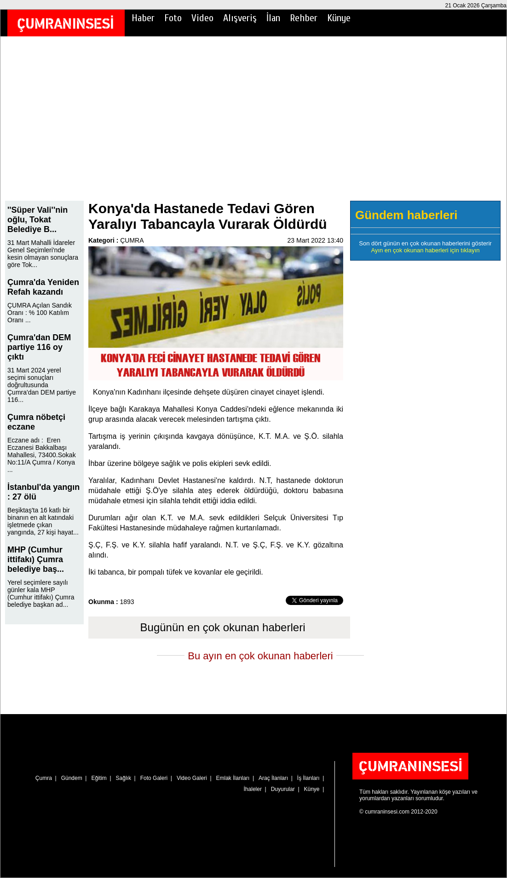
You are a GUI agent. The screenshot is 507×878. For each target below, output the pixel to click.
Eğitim (98, 778)
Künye (339, 18)
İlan (273, 18)
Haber (143, 18)
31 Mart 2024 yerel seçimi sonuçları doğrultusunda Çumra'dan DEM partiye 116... (41, 384)
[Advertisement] (253, 124)
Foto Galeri (153, 778)
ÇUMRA (132, 240)
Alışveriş (240, 18)
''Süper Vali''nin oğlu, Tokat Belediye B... (37, 219)
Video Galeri (192, 778)
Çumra (43, 778)
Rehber (303, 18)
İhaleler (253, 789)
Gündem (71, 778)
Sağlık (123, 778)
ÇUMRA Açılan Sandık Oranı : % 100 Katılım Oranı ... (39, 313)
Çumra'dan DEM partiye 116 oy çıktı (39, 347)
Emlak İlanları (233, 778)
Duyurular (283, 789)
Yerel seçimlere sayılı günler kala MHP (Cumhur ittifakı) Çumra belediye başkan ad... (40, 593)
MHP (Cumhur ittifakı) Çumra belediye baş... (35, 559)
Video (202, 18)
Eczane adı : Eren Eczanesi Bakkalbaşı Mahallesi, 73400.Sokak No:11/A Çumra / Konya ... (41, 454)
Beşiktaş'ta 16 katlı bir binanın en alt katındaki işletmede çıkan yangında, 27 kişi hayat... (43, 521)
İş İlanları (308, 778)
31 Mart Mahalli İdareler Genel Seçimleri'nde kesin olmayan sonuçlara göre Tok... (42, 253)
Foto (173, 18)
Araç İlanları (273, 778)
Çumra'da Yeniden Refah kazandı (43, 287)
